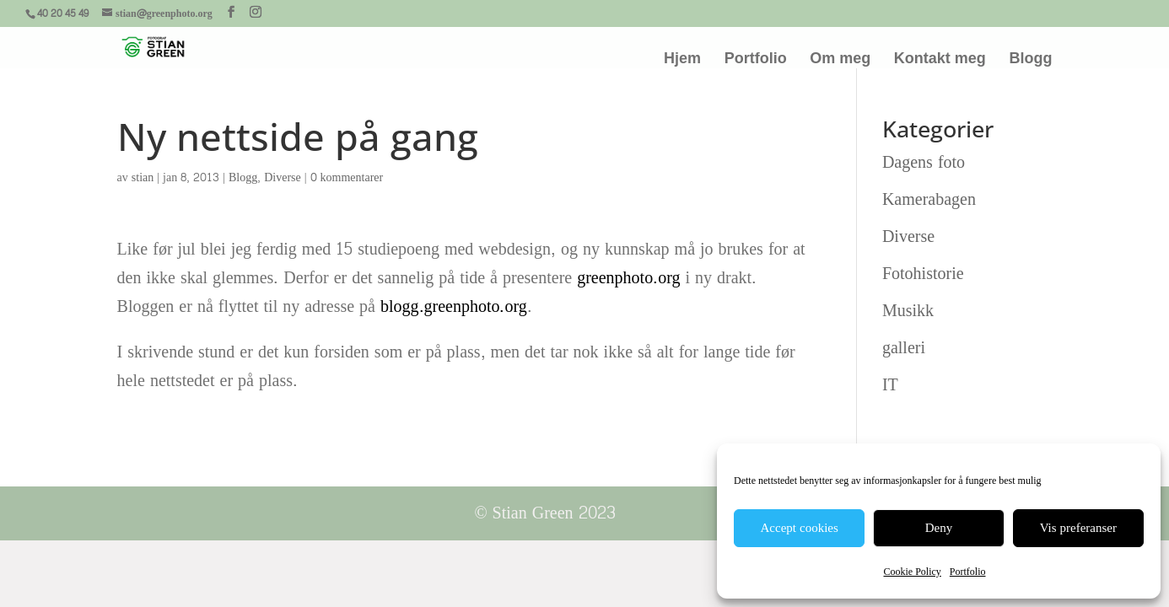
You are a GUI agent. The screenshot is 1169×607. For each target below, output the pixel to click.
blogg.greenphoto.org (453, 307)
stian (143, 177)
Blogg (1030, 59)
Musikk (908, 311)
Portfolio (968, 571)
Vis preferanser (1078, 528)
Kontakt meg (940, 59)
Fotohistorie (923, 274)
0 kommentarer (347, 177)
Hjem (682, 59)
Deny (939, 528)
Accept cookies (799, 528)
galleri (903, 348)
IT (890, 385)
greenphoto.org (628, 278)
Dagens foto (923, 163)
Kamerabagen (929, 200)
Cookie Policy (911, 571)
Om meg (840, 59)
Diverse (282, 177)
